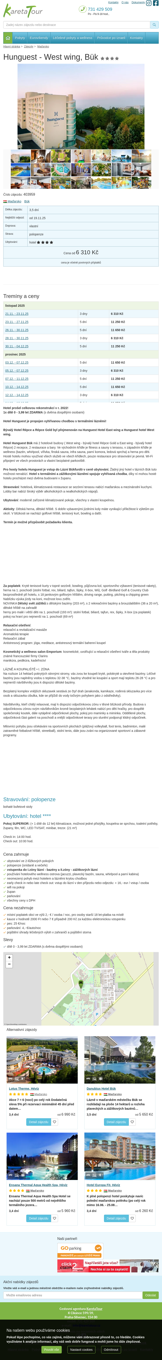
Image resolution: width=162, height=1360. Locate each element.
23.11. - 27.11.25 (16, 322)
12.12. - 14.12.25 (16, 395)
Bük (27, 201)
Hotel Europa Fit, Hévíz (103, 1185)
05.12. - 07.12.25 (16, 370)
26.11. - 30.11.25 (16, 330)
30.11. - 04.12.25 (16, 346)
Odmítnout (111, 1349)
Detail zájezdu (38, 1122)
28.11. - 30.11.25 (16, 338)
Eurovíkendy (39, 38)
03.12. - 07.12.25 (16, 362)
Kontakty (136, 38)
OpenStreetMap (12, 1024)
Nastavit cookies (81, 1349)
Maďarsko (12, 201)
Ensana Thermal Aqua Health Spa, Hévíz (38, 1185)
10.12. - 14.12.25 (16, 387)
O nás (125, 2)
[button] (80, 983)
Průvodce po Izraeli (111, 38)
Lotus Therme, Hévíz (24, 1088)
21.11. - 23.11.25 (16, 314)
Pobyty (20, 38)
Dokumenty (138, 2)
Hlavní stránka (8, 37)
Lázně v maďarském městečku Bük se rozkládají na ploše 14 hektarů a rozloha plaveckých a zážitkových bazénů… (116, 1104)
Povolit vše (51, 1349)
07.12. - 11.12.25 (16, 379)
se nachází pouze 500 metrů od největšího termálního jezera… (39, 1200)
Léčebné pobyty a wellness (72, 38)
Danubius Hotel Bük (101, 1088)
